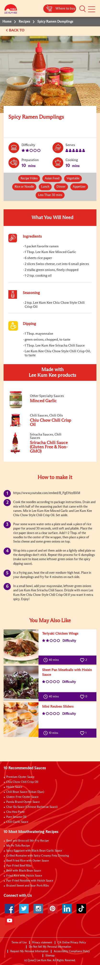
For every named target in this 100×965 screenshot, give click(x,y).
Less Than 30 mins (50, 195)
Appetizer (79, 186)
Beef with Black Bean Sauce (23, 870)
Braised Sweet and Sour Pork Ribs (27, 885)
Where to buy (65, 8)
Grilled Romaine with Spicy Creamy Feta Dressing (37, 855)
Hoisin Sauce (14, 787)
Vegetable (73, 178)
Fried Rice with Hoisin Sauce (24, 875)
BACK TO (17, 30)
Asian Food (52, 178)
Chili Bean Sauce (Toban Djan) (25, 792)
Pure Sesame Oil (16, 817)
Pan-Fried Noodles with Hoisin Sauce (29, 880)
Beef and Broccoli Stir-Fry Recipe (27, 840)
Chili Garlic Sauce (17, 822)
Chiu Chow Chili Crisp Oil (22, 782)
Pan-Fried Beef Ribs (19, 865)
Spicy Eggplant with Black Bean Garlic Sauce (34, 850)
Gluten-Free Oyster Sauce (22, 797)
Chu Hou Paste (15, 812)
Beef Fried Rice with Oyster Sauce (27, 860)
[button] (82, 8)
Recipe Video (29, 178)
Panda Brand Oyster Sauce (23, 802)
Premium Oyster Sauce (20, 777)
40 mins (52, 660)
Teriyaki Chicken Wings (60, 633)
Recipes (24, 21)
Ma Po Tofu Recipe (18, 845)
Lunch (45, 186)
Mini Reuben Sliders (57, 706)
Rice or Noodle (24, 186)
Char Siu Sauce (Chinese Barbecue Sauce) (32, 807)
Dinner (61, 186)
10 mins (51, 733)
